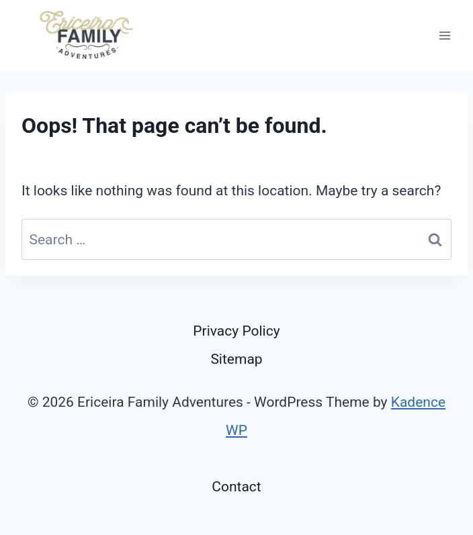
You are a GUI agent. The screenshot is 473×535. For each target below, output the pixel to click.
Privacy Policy (236, 331)
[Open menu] (444, 36)
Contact (236, 487)
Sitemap (236, 359)
